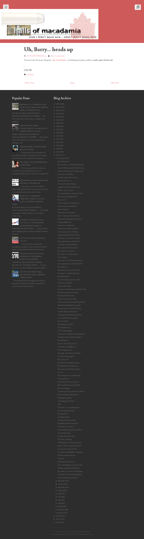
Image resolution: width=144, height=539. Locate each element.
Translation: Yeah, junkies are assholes (71, 391)
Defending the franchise (66, 401)
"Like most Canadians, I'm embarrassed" (71, 334)
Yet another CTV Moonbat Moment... (70, 475)
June (59, 497)
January (60, 513)
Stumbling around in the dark (68, 423)
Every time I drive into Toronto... (68, 382)
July (59, 494)
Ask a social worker (64, 286)
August (60, 490)
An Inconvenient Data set (66, 462)
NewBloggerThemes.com (85, 534)
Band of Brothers (63, 161)
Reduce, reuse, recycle (65, 190)
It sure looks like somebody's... (68, 478)
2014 (57, 139)
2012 (57, 146)
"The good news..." (64, 379)
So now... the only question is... (68, 344)
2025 (57, 104)
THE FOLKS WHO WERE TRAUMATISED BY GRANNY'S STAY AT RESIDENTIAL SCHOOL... (34, 128)
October (61, 484)
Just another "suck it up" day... (68, 449)
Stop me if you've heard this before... (70, 308)
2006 (58, 522)
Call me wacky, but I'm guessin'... (69, 203)
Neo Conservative (58, 56)
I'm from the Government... (67, 213)
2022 (58, 114)
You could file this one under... (68, 318)
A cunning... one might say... (67, 347)
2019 (57, 123)
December (61, 158)
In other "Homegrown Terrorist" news (70, 171)
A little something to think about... (69, 468)
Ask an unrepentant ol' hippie (68, 232)
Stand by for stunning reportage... (69, 363)
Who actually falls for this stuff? (69, 385)
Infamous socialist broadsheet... (68, 229)
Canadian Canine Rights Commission (70, 452)
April (60, 503)
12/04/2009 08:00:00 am (36, 56)
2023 (57, 110)
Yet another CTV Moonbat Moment (70, 261)
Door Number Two (64, 328)
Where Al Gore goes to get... (67, 299)
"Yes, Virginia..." (63, 257)
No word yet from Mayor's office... (69, 369)
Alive (59, 404)
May (59, 500)
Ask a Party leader (64, 433)
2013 (57, 142)
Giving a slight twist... (65, 222)
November (61, 481)
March (60, 506)
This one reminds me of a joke (68, 292)
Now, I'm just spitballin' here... (68, 197)
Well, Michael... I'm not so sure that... (70, 443)
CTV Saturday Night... (65, 331)
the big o (30, 74)
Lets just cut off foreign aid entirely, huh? (72, 289)
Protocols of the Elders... (66, 174)
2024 (58, 107)
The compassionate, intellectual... (69, 241)
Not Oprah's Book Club (66, 296)
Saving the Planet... (64, 417)
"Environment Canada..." (66, 324)
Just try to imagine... (64, 388)
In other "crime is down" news (68, 177)
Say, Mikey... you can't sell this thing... (70, 471)
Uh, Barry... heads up (48, 49)
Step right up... (62, 267)
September (61, 487)
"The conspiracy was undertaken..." (69, 376)
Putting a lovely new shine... (67, 420)
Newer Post (29, 83)
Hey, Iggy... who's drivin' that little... (69, 353)
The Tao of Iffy (63, 321)
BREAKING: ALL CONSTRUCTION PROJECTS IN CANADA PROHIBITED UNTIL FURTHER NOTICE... (34, 107)
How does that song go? (66, 356)
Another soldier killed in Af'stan (69, 235)
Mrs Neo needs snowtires (66, 455)
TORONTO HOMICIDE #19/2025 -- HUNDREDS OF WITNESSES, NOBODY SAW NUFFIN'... (32, 256)
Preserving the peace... (65, 350)
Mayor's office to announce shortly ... (70, 446)
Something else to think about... (68, 366)
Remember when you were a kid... (69, 270)
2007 (58, 519)
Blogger (88, 532)
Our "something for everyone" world (70, 465)
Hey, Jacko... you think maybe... (68, 254)
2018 (57, 126)
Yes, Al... (60, 372)
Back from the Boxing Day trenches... (70, 219)
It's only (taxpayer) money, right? (69, 280)
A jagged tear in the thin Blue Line (69, 187)
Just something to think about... (68, 395)
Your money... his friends (66, 225)
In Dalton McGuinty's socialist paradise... (72, 302)
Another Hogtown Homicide (67, 312)
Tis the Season (63, 340)
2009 (58, 155)
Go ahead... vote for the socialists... (69, 238)
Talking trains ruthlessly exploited (69, 315)
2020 (58, 120)
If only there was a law (65, 427)
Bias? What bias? (63, 276)
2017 (57, 130)
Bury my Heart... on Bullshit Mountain (71, 165)
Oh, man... (61, 459)
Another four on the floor (66, 436)
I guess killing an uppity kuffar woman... (71, 168)
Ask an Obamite (63, 209)
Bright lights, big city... (65, 398)
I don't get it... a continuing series (69, 407)
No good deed (62, 414)
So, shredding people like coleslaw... (70, 430)
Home (72, 83)
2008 (58, 516)
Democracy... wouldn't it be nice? (69, 273)
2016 (57, 133)
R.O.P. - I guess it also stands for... (69, 216)
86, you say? (62, 200)
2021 (57, 117)
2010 (57, 152)
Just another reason (64, 181)
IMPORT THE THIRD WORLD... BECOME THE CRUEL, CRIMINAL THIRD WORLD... (32, 274)
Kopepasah (61, 534)
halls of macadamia (71, 532)
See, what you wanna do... (66, 251)
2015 (57, 136)
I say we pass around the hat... (68, 206)
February (61, 510)
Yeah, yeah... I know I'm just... (67, 184)
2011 (57, 149)
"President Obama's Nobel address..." (70, 337)
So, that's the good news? (66, 411)
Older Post (115, 83)
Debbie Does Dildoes (65, 283)
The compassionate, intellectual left (70, 193)
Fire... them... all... (63, 360)
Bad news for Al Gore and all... (68, 248)
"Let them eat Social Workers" (68, 245)
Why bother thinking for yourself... (69, 305)
